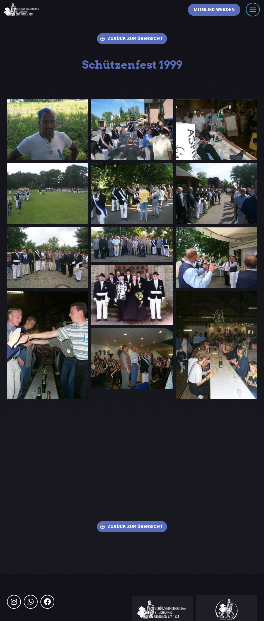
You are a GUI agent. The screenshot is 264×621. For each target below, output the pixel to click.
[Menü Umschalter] (253, 9)
